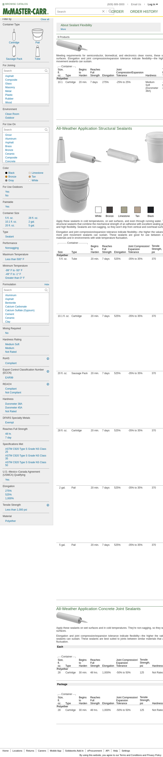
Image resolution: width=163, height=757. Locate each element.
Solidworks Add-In (74, 750)
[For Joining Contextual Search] (26, 71)
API (107, 750)
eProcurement (94, 750)
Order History (144, 11)
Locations (17, 750)
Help (115, 750)
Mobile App (55, 750)
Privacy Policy (154, 755)
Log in (153, 4)
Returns (30, 750)
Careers (42, 750)
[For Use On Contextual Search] (26, 129)
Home (6, 750)
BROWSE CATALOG (16, 4)
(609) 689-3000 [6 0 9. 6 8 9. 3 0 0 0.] (115, 4)
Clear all (45, 19)
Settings (126, 750)
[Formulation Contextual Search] (26, 290)
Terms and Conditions (131, 755)
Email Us (136, 4)
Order (118, 11)
